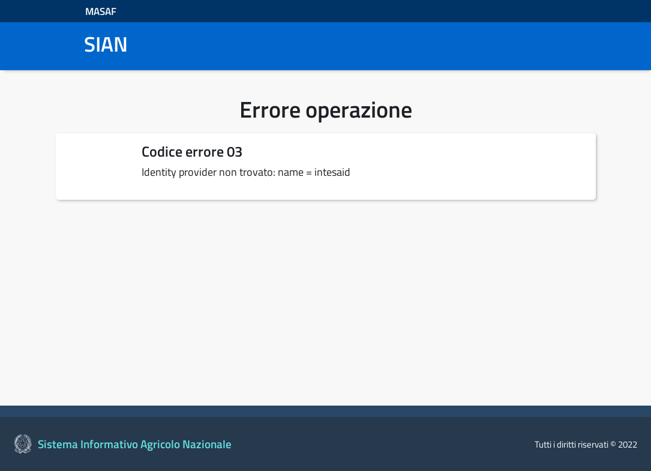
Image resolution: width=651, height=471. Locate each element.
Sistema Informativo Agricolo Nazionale (135, 444)
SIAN (106, 44)
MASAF (100, 11)
